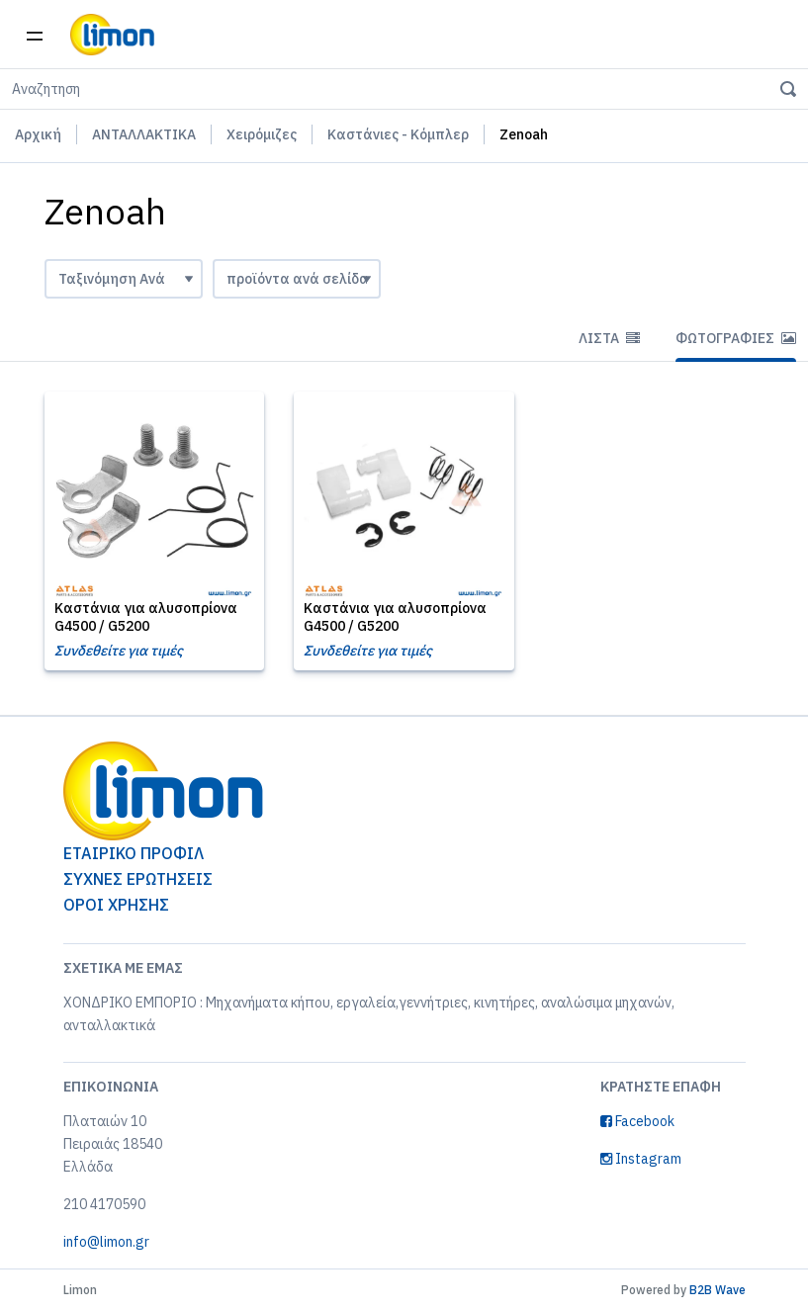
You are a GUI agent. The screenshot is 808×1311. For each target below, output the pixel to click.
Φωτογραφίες (735, 338)
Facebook (637, 1121)
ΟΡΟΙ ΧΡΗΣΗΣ (116, 905)
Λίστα (609, 338)
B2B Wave (717, 1289)
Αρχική (38, 134)
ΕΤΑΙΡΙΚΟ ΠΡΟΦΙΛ (133, 853)
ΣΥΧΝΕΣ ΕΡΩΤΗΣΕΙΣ (138, 879)
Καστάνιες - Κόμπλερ (398, 134)
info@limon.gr (106, 1242)
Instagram (640, 1159)
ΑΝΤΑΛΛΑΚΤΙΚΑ (144, 134)
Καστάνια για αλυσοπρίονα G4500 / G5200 (145, 617)
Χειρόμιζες (261, 134)
